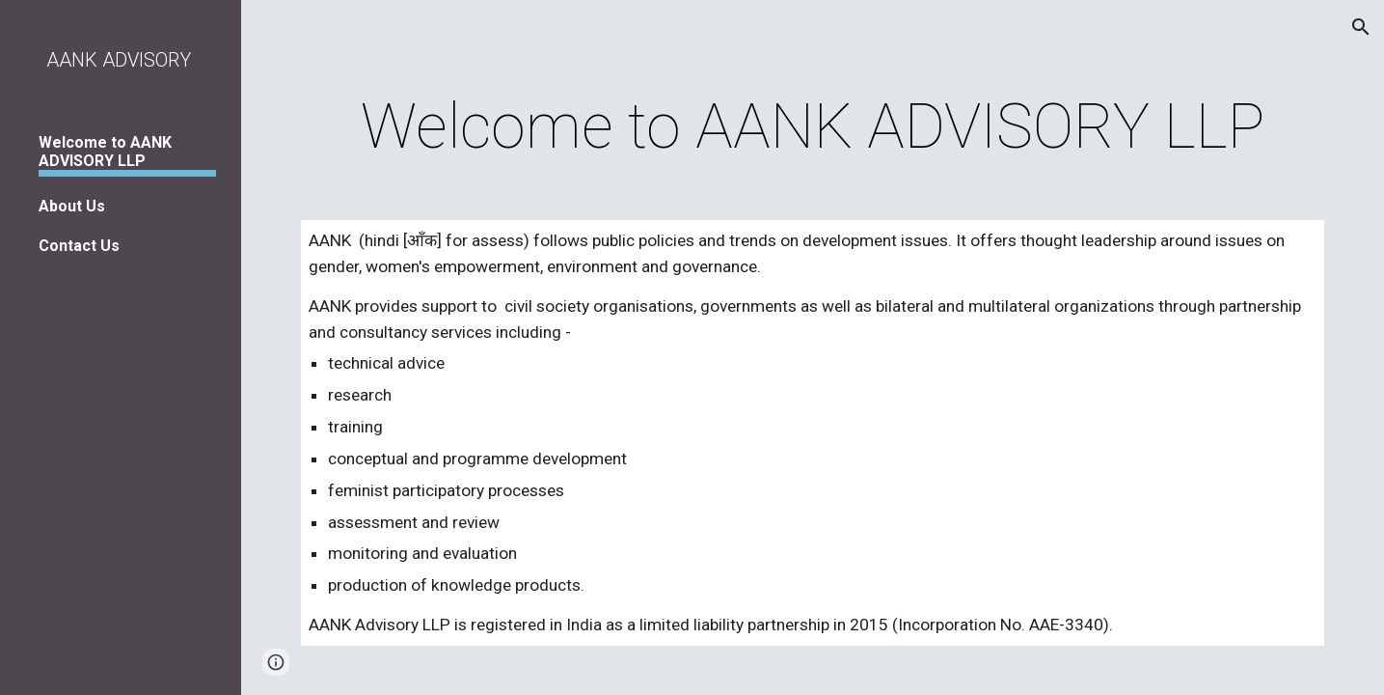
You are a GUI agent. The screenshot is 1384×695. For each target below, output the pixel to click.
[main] (813, 127)
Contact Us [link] (79, 245)
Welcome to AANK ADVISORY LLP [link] (105, 151)
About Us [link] (72, 206)
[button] (1361, 27)
